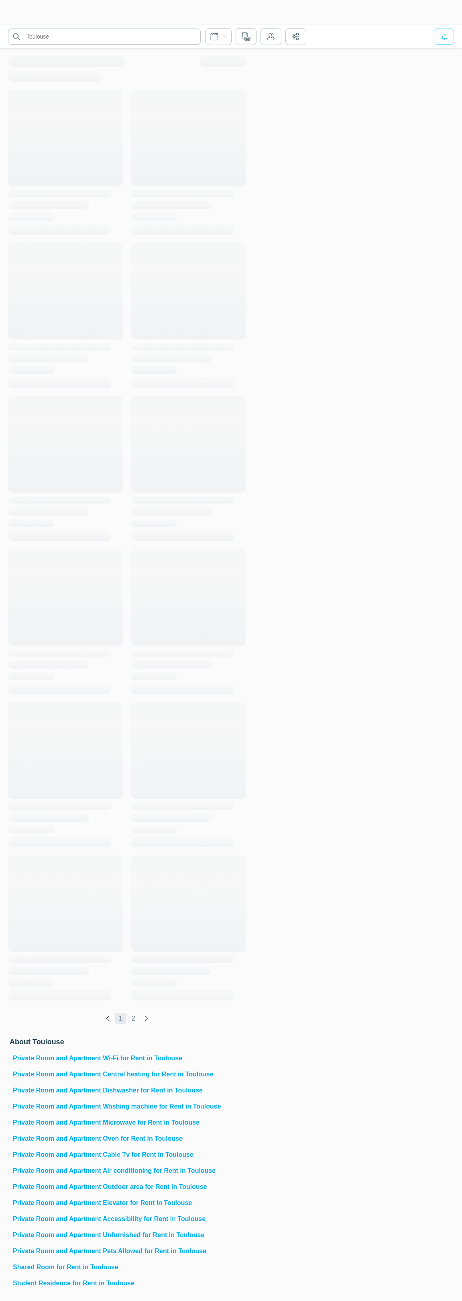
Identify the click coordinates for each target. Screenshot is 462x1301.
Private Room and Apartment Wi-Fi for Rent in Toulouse (97, 1058)
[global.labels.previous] (108, 1018)
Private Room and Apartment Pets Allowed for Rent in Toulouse (109, 1251)
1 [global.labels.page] (120, 1018)
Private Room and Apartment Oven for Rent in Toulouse (98, 1138)
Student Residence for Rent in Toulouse (73, 1283)
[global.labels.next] (146, 1018)
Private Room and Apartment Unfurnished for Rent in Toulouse (108, 1234)
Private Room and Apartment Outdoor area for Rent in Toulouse (110, 1186)
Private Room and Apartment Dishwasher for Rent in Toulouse (108, 1090)
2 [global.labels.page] (133, 1018)
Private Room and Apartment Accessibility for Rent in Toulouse (109, 1218)
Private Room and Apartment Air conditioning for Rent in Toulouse (114, 1170)
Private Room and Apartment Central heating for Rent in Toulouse (113, 1074)
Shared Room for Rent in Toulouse (65, 1267)
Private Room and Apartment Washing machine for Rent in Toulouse (117, 1106)
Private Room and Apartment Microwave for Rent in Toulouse (106, 1122)
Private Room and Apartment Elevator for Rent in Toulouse (102, 1202)
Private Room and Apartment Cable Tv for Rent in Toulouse (103, 1154)
